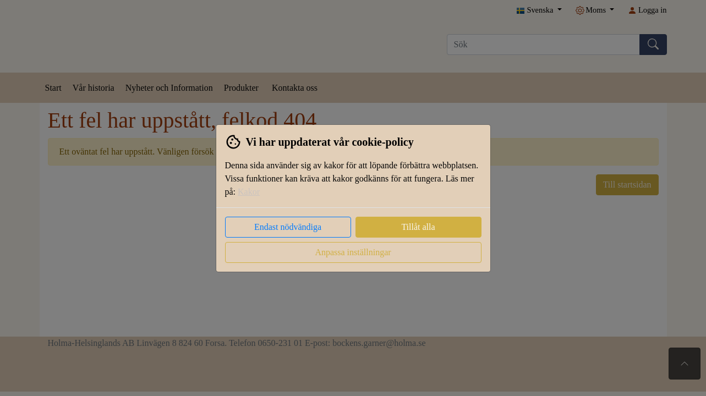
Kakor (249, 191)
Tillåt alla (418, 227)
